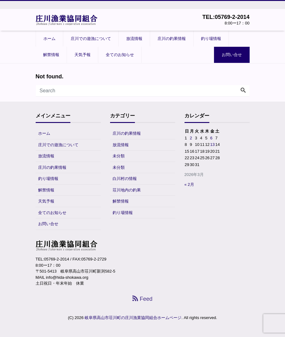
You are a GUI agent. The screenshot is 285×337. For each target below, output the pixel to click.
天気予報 (82, 54)
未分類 (119, 156)
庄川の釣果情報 (172, 38)
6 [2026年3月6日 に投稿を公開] (211, 138)
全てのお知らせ (120, 54)
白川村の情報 (125, 178)
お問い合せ (232, 54)
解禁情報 (51, 54)
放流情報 (134, 38)
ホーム (49, 38)
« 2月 (189, 184)
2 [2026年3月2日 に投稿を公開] (191, 138)
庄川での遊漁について (91, 38)
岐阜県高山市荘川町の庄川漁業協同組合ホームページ (133, 317)
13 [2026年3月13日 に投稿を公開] (212, 144)
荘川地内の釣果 (127, 190)
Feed (142, 299)
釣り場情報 (211, 38)
